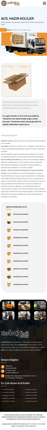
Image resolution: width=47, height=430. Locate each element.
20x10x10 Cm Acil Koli (20, 214)
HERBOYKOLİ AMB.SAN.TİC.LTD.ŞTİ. (24, 424)
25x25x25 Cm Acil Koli (20, 253)
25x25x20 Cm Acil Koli (20, 245)
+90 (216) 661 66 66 (10, 368)
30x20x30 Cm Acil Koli (20, 284)
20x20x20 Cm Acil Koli (20, 237)
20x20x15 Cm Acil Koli (20, 230)
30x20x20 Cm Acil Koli (20, 276)
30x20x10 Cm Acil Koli (20, 269)
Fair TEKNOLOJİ (30, 426)
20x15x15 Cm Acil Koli (20, 222)
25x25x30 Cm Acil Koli (20, 261)
